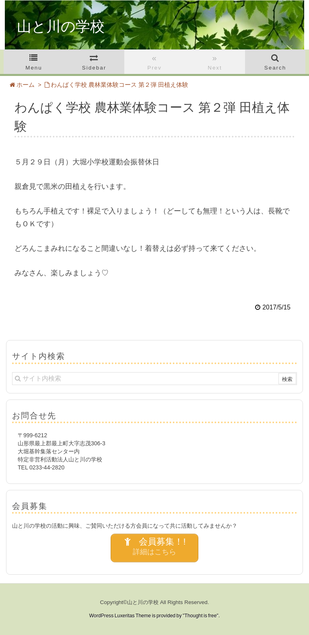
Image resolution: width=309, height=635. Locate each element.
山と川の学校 (61, 26)
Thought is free (200, 616)
